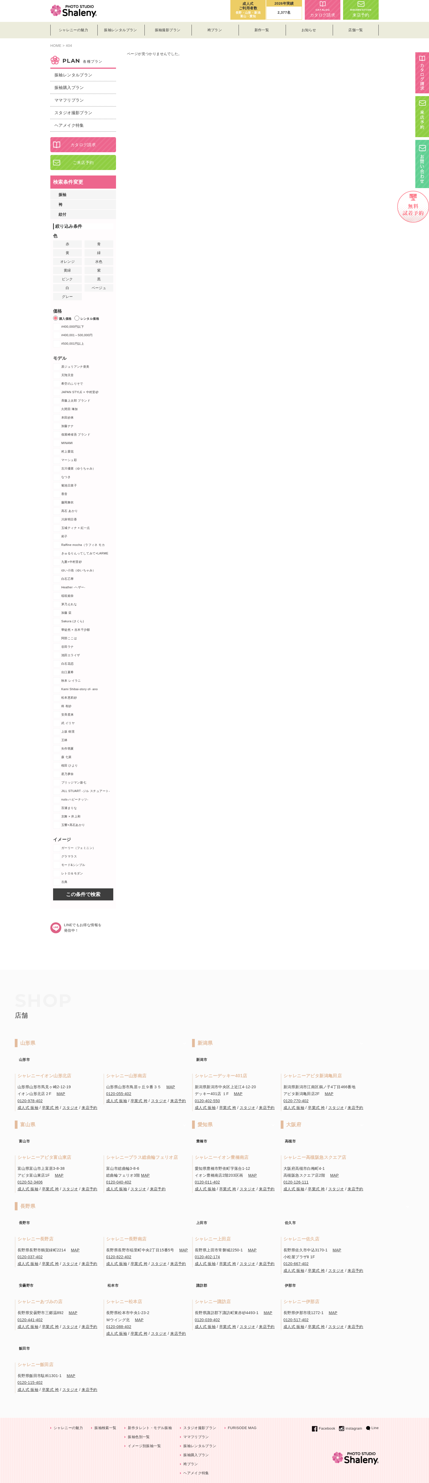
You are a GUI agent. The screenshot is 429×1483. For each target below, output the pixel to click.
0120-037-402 (30, 1257)
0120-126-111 (296, 1182)
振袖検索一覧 (105, 1428)
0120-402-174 (207, 1257)
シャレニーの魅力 (68, 1428)
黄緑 (67, 270)
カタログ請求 (322, 9)
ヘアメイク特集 (69, 125)
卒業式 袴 (50, 1107)
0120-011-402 (207, 1182)
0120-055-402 (118, 1094)
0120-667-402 (296, 1264)
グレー (67, 297)
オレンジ (67, 262)
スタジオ (70, 1107)
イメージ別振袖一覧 (144, 1446)
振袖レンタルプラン (73, 75)
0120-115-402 (30, 1382)
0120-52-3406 (30, 1182)
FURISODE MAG (242, 1428)
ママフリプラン (69, 100)
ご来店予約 (83, 162)
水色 (99, 262)
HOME (56, 46)
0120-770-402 (296, 1101)
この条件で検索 (83, 894)
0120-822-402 (118, 1257)
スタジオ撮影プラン (73, 112)
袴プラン (190, 1464)
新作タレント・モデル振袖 (150, 1428)
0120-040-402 (118, 1182)
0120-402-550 (207, 1101)
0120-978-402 (30, 1101)
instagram (350, 1428)
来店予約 (361, 9)
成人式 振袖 (28, 1107)
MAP (61, 1094)
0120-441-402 (30, 1320)
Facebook (323, 1428)
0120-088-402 (118, 1326)
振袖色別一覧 (139, 1437)
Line (372, 1428)
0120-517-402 (296, 1320)
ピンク (67, 279)
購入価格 (62, 318)
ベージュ (99, 288)
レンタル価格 (86, 318)
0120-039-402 (207, 1320)
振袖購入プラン (69, 87)
